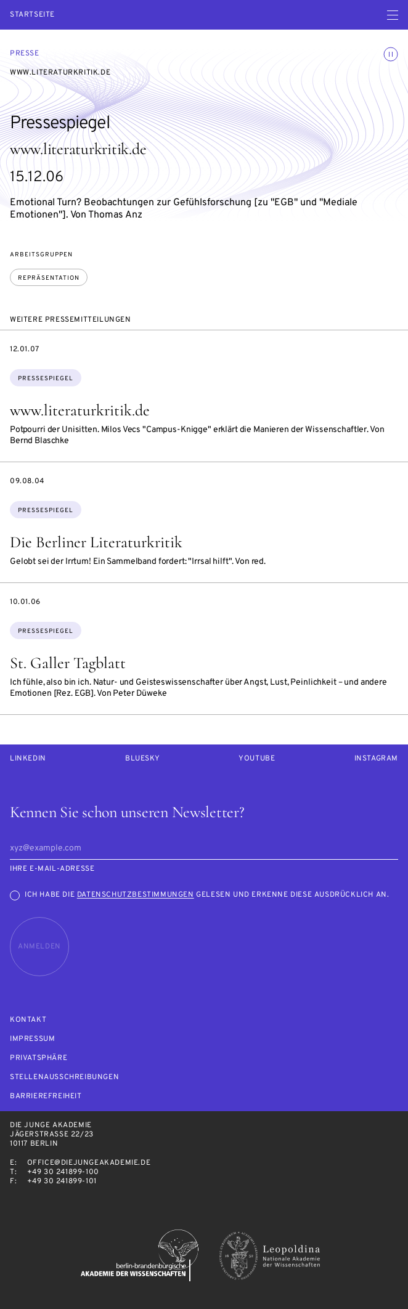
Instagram (376, 759)
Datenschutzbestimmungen (135, 895)
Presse (24, 54)
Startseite (32, 15)
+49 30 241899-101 (62, 1181)
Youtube (257, 759)
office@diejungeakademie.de (89, 1163)
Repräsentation (49, 278)
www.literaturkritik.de (80, 410)
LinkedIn (28, 759)
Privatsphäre (38, 1058)
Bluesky (142, 759)
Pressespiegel (45, 379)
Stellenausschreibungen (64, 1077)
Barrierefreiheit (46, 1096)
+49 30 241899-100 (63, 1172)
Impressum (32, 1039)
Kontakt (28, 1020)
